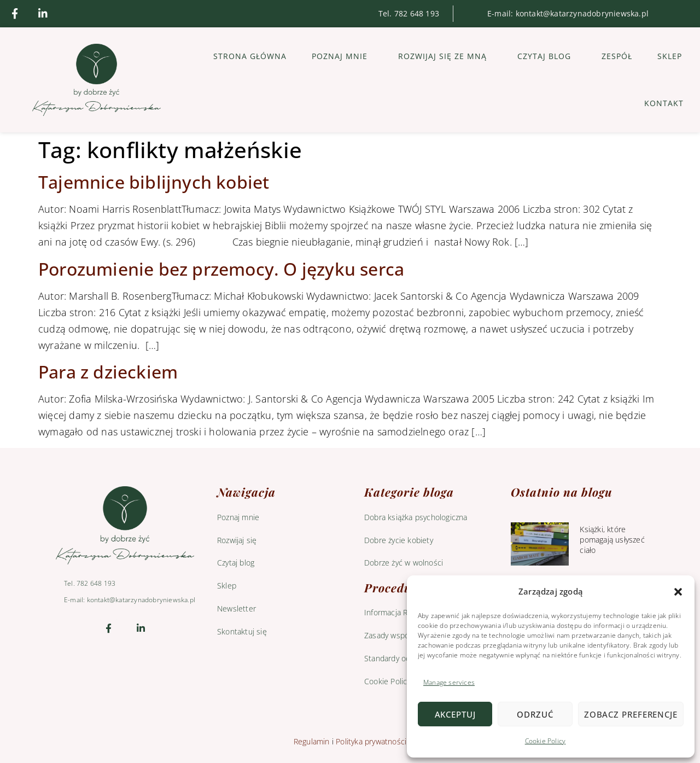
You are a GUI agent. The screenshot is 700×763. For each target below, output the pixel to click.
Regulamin (312, 741)
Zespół (617, 56)
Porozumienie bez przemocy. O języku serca (221, 269)
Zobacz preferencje (631, 714)
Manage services (449, 682)
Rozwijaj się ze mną (445, 56)
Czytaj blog (546, 56)
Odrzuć (535, 714)
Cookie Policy (545, 740)
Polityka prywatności (371, 741)
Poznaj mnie (342, 56)
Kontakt (664, 103)
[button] (678, 591)
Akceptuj (455, 714)
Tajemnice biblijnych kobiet (153, 182)
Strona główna (250, 56)
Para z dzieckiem (108, 371)
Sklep (669, 56)
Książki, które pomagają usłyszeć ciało (612, 539)
